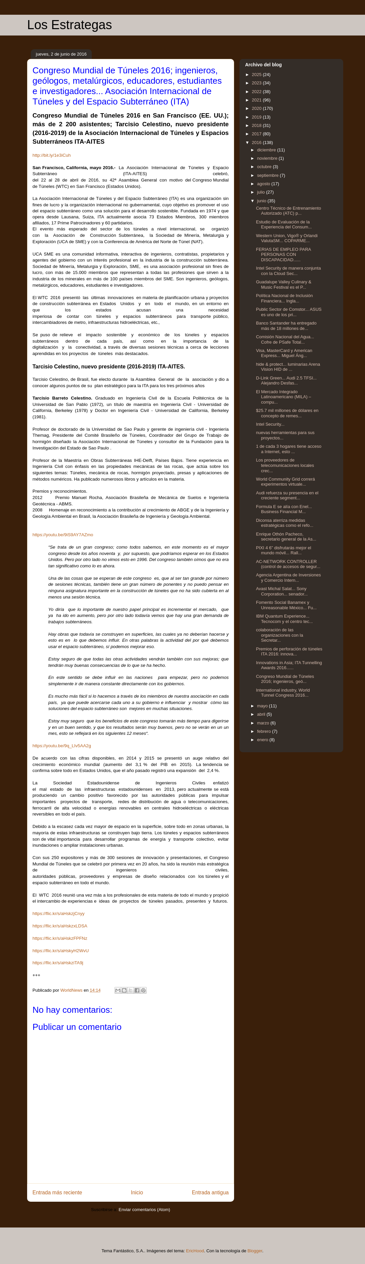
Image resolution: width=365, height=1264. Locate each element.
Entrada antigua (210, 1192)
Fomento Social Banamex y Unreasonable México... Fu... (286, 605)
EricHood (195, 1250)
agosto (264, 183)
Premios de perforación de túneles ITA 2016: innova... (289, 651)
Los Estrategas (69, 25)
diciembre (267, 149)
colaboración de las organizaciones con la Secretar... (279, 635)
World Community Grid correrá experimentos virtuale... (285, 482)
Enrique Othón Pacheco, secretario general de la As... (286, 537)
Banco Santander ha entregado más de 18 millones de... (286, 326)
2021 (257, 99)
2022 (257, 91)
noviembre (268, 158)
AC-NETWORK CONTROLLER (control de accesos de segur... (288, 564)
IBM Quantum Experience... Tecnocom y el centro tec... (284, 619)
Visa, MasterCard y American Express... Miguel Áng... (284, 353)
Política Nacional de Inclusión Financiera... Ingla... (284, 298)
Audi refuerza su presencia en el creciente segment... (287, 495)
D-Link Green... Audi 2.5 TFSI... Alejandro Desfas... (286, 380)
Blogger (254, 1250)
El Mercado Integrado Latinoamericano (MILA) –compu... (283, 397)
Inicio (137, 1192)
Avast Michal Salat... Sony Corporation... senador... (281, 591)
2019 (257, 117)
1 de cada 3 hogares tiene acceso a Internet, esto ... (288, 449)
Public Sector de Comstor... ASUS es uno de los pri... (288, 312)
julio (261, 192)
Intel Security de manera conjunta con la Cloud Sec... (288, 271)
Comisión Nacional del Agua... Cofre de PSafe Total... (285, 339)
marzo (264, 722)
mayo (263, 705)
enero (263, 739)
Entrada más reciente (57, 1192)
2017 (257, 133)
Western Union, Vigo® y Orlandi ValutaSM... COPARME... (286, 238)
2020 (257, 108)
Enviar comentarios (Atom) (144, 1209)
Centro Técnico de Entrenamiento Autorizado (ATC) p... (288, 211)
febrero (264, 731)
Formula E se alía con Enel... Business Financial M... (284, 509)
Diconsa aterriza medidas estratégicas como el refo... (284, 523)
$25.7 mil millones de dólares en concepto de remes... (287, 413)
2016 (257, 142)
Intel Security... (270, 424)
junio (262, 200)
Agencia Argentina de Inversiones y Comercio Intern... (288, 577)
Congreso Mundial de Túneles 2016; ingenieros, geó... (285, 679)
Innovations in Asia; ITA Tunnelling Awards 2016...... (289, 665)
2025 (257, 74)
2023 (257, 82)
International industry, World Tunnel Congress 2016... (283, 693)
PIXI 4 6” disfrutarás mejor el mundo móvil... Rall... (283, 550)
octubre (265, 166)
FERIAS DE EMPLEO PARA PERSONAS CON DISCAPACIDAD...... (283, 254)
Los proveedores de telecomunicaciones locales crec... (285, 465)
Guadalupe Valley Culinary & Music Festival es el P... (283, 284)
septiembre (268, 175)
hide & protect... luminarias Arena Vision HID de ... (288, 367)
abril (262, 714)
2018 (257, 125)
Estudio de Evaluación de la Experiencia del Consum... (284, 224)
